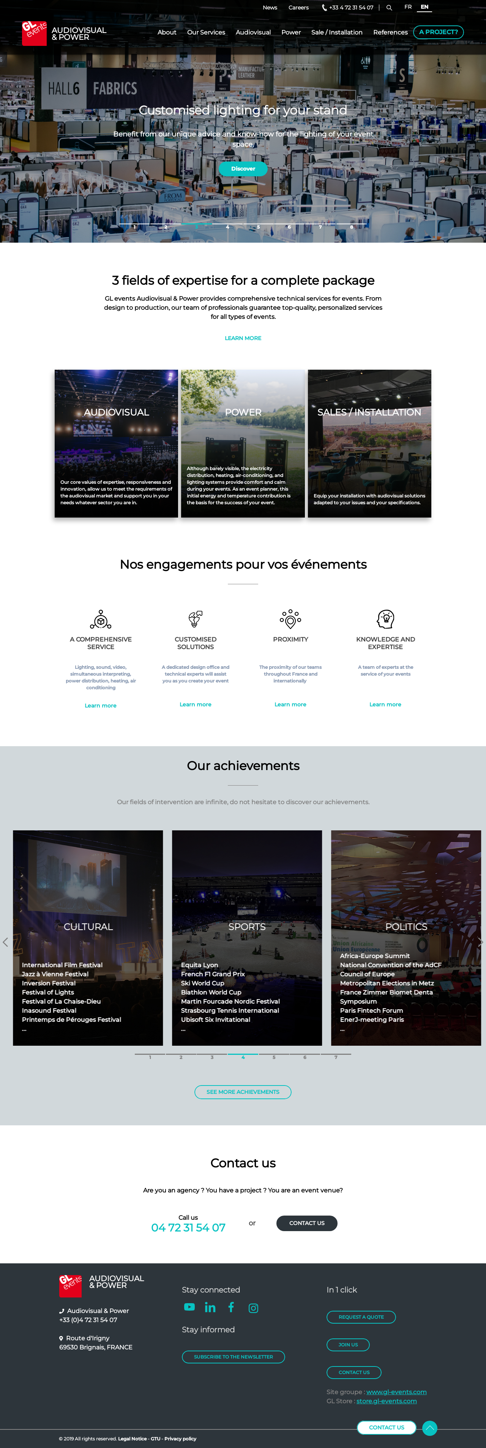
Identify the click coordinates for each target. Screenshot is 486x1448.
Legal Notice (132, 1439)
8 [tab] (351, 223)
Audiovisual (253, 32)
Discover (243, 163)
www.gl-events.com (396, 1392)
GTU (156, 1439)
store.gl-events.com (387, 1401)
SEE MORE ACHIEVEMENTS (243, 1092)
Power (291, 32)
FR (408, 6)
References (390, 32)
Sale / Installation (337, 32)
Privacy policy (180, 1439)
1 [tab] (134, 223)
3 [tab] (196, 223)
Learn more (101, 705)
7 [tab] (320, 223)
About (167, 32)
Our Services (206, 32)
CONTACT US (307, 1223)
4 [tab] (227, 223)
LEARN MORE (243, 338)
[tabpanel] (243, 121)
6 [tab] (289, 223)
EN (424, 6)
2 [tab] (165, 223)
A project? (438, 32)
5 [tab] (258, 223)
